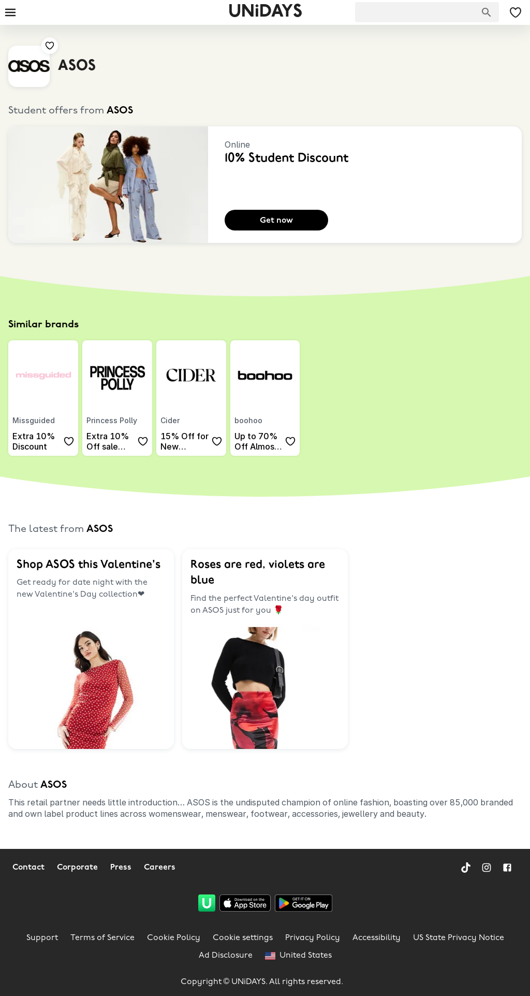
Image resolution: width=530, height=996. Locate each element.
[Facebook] (507, 867)
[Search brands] (486, 12)
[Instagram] (486, 867)
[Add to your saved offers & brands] (49, 45)
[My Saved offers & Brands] (515, 12)
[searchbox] (427, 12)
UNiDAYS (265, 12)
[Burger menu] (10, 12)
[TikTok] (465, 867)
